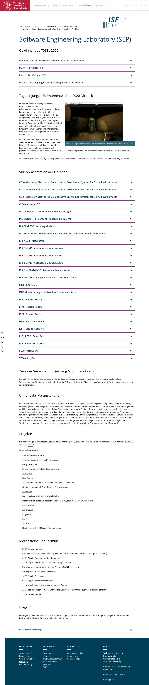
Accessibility (84, 676)
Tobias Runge (97, 596)
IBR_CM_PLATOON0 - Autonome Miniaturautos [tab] (45, 250)
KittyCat (25, 499)
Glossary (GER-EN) (75, 633)
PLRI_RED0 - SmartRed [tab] (31, 316)
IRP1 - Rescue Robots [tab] (30, 287)
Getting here (108, 660)
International (67, 5)
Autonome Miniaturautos (33, 436)
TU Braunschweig (83, 5)
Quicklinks (128, 5)
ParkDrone (27, 472)
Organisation (99, 5)
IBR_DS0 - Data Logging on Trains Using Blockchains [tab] (48, 258)
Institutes (74, 26)
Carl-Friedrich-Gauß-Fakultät (57, 26)
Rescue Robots (28, 485)
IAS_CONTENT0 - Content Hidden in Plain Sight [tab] (45, 192)
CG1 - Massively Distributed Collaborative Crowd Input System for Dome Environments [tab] (68, 170)
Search (108, 5)
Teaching (75, 29)
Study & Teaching (41, 5)
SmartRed (26, 504)
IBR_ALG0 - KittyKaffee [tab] (31, 221)
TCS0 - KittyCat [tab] (27, 338)
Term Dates (48, 633)
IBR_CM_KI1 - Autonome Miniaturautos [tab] (41, 236)
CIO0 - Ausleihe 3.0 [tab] (29, 184)
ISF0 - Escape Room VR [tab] (31, 302)
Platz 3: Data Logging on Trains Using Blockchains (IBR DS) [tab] (51, 82)
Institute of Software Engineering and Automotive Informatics (45, 29)
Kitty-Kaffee (27, 495)
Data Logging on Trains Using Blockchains (40, 476)
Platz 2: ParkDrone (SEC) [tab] (32, 75)
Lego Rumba (27, 458)
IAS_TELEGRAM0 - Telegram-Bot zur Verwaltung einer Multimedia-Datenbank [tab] (62, 214)
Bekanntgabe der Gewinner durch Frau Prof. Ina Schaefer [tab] (51, 60)
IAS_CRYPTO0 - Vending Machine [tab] (37, 206)
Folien (30, 425)
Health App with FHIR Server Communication (41, 508)
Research (55, 5)
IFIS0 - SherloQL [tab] (28, 265)
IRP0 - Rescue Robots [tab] (30, 280)
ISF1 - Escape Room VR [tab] (31, 309)
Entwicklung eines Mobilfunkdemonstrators (41, 449)
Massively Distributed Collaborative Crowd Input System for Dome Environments (57, 481)
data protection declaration (124, 675)
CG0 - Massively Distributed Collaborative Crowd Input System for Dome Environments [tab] (68, 162)
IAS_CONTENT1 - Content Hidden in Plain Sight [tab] (45, 199)
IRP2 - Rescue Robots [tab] (30, 294)
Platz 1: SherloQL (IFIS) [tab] (31, 67)
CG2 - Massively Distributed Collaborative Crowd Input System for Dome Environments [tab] (68, 177)
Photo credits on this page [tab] (30, 610)
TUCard (46, 647)
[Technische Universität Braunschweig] (21, 26)
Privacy (74, 676)
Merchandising (25, 645)
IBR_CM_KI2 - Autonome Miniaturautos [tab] (41, 243)
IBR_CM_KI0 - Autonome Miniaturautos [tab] (41, 228)
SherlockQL (27, 454)
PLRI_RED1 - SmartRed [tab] (31, 324)
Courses (47, 636)
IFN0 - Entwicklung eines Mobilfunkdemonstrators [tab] (47, 272)
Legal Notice (64, 676)
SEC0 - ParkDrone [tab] (29, 331)
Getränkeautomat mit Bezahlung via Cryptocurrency (45, 467)
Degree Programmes (52, 639)
